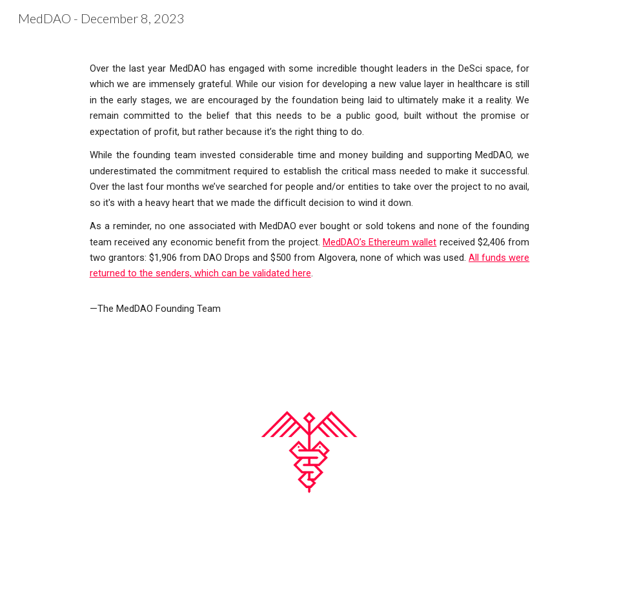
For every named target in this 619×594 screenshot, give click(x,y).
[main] (310, 188)
